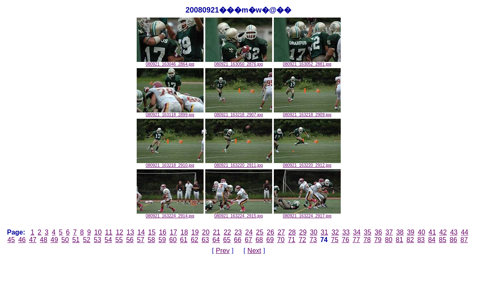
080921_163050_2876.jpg (238, 62)
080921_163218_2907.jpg (238, 113)
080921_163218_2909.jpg (307, 113)
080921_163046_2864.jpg (170, 62)
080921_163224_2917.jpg (307, 214)
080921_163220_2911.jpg (238, 163)
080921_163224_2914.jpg (170, 214)
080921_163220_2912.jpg (307, 163)
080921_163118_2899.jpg (170, 113)
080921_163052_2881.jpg (307, 62)
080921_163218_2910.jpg (170, 163)
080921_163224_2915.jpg (238, 214)
